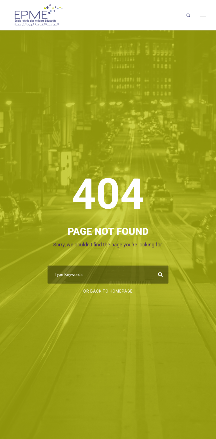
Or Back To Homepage (108, 291)
